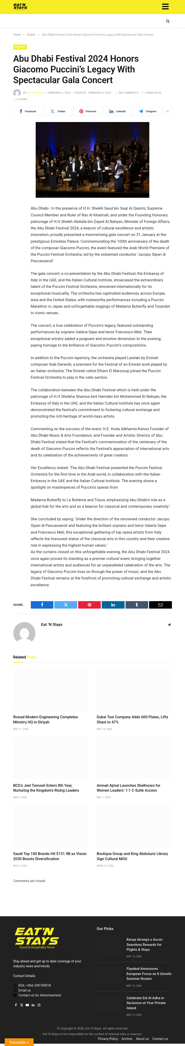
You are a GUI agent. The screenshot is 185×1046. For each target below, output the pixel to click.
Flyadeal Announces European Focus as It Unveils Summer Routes (149, 974)
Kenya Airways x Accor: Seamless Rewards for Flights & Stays (145, 944)
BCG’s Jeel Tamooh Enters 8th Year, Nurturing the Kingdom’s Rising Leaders (46, 788)
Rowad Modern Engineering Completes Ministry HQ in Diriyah (45, 719)
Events (20, 46)
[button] (165, 7)
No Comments (126, 92)
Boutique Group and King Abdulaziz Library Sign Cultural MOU (132, 856)
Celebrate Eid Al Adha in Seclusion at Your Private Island (146, 1003)
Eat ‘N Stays (35, 92)
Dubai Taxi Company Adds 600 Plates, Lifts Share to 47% (132, 719)
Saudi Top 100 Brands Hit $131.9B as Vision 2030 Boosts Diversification (50, 856)
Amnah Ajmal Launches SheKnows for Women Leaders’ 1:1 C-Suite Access (129, 788)
